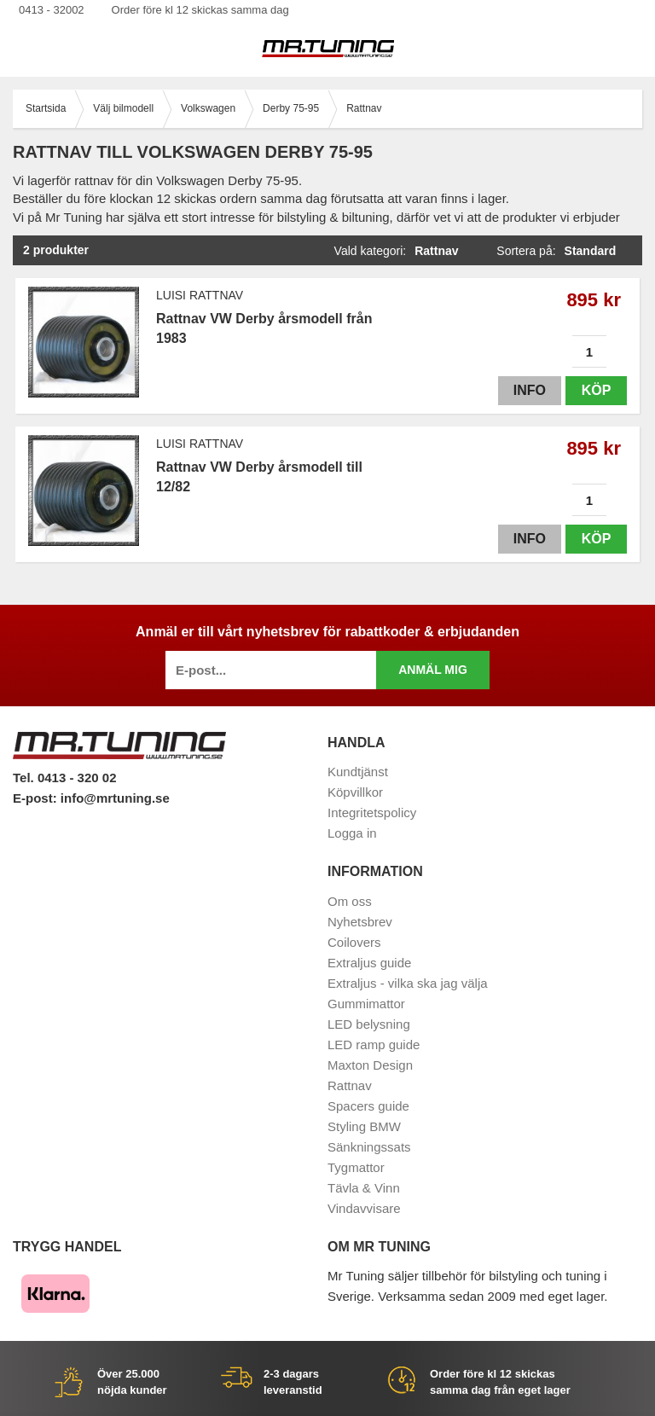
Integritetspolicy (372, 812)
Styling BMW (364, 1126)
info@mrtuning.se (115, 798)
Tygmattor (356, 1167)
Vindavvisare (364, 1208)
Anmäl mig (432, 669)
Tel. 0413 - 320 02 (64, 777)
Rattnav (350, 1085)
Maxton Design (370, 1065)
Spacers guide (368, 1106)
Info (529, 390)
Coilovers (354, 942)
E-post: (37, 798)
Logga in (352, 833)
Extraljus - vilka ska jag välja (408, 983)
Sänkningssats (369, 1147)
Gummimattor (366, 1003)
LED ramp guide (374, 1044)
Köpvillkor (355, 792)
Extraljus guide (369, 962)
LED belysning (369, 1024)
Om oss (350, 901)
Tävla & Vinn (364, 1188)
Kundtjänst (358, 771)
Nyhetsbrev (360, 921)
